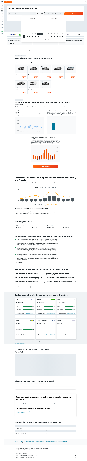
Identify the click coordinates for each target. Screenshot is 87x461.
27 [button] (27, 36)
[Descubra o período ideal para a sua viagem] (2, 22)
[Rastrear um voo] (2, 19)
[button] (2, 2)
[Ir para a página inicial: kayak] (8, 2)
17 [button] (38, 31)
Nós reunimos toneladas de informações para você (46, 455)
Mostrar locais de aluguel (29, 313)
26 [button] (24, 36)
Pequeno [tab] (36, 187)
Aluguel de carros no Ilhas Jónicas (51, 441)
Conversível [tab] (54, 187)
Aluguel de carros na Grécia (39, 441)
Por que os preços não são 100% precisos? (46, 457)
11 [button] (41, 28)
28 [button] (29, 36)
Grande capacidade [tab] (38, 403)
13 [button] (57, 31)
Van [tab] (49, 187)
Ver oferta (24, 77)
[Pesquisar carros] (2, 10)
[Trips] (2, 27)
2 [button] (35, 25)
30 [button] (35, 36)
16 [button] (35, 31)
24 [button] (38, 33)
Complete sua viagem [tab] (27, 403)
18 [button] (41, 31)
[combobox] (11, 10)
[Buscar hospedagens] (2, 8)
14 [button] (29, 31)
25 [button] (41, 33)
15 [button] (32, 31)
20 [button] (27, 33)
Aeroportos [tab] (19, 403)
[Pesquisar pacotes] (2, 13)
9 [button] (35, 28)
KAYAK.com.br (17, 441)
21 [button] (29, 33)
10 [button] (38, 28)
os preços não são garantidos (40, 449)
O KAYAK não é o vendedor (46, 453)
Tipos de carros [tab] (55, 403)
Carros (22, 441)
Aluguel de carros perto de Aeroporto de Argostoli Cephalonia (25, 412)
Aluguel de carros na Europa (29, 441)
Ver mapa (74, 348)
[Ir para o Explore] (2, 16)
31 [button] (38, 36)
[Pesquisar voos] (2, 5)
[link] (45, 166)
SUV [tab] (45, 187)
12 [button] (24, 31)
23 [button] (35, 33)
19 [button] (24, 33)
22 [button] (32, 33)
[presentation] (67, 295)
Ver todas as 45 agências (20, 343)
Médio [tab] (41, 187)
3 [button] (38, 25)
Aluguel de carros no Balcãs (62, 441)
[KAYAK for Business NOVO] (2, 24)
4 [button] (41, 25)
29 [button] (32, 36)
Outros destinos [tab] (47, 403)
